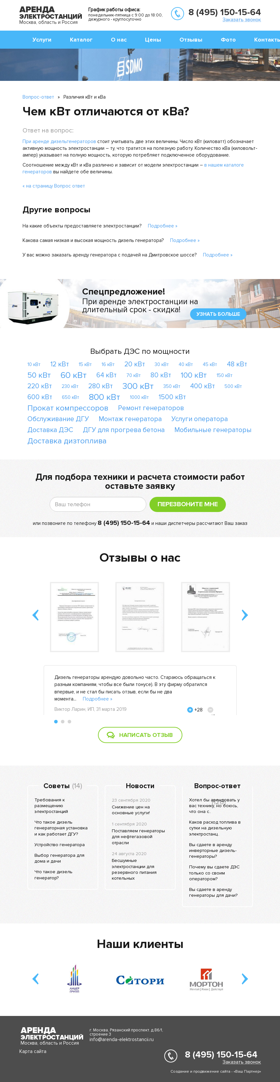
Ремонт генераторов (151, 408)
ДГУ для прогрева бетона (124, 430)
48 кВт (237, 364)
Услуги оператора (199, 419)
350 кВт (171, 386)
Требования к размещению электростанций (51, 805)
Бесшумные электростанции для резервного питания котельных (134, 869)
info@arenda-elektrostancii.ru (122, 1039)
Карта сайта (32, 1051)
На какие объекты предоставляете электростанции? (82, 226)
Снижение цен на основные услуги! (131, 810)
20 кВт (134, 364)
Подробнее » (163, 226)
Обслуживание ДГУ (58, 419)
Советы (56, 786)
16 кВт (108, 364)
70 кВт (133, 375)
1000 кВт (139, 397)
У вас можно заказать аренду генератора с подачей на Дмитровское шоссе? (110, 255)
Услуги (42, 39)
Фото (228, 39)
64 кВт (106, 375)
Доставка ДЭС (50, 430)
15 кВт (85, 364)
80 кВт (160, 375)
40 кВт (186, 364)
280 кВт (100, 386)
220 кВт (39, 386)
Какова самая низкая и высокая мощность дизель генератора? (93, 240)
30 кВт (162, 364)
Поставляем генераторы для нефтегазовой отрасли (138, 836)
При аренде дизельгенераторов (59, 141)
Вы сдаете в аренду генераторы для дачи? (213, 892)
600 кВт (39, 397)
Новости (140, 786)
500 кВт (233, 386)
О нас (119, 39)
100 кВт (194, 375)
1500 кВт (172, 397)
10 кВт (34, 364)
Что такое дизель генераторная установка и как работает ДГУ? (61, 827)
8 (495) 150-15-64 (224, 12)
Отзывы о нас (140, 557)
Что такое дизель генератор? (53, 874)
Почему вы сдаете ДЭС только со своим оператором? (214, 872)
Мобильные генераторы (213, 430)
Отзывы (190, 39)
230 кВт (70, 386)
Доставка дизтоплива (67, 441)
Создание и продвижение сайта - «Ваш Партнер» (215, 1071)
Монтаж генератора (130, 419)
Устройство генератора (59, 844)
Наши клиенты (140, 944)
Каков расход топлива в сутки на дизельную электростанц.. (215, 827)
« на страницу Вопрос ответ (54, 186)
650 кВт (70, 397)
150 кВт (225, 375)
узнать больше (218, 314)
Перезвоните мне (188, 504)
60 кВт (74, 375)
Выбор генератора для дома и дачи (59, 858)
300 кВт (138, 386)
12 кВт (59, 364)
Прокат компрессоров (67, 408)
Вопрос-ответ (38, 97)
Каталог (81, 39)
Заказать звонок (242, 19)
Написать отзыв (146, 735)
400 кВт (202, 386)
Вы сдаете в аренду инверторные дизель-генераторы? (213, 850)
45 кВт (210, 364)
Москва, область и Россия (48, 22)
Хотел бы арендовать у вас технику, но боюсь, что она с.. (214, 805)
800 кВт (104, 397)
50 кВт (39, 375)
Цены (153, 39)
